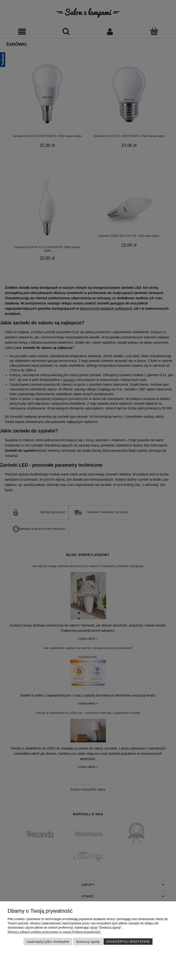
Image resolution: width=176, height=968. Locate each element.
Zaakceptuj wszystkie (128, 941)
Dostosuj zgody (88, 942)
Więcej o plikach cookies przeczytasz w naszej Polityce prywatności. (54, 932)
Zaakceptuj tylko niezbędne (48, 942)
